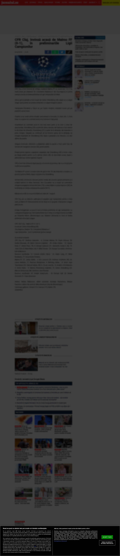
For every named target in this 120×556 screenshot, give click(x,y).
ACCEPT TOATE (107, 537)
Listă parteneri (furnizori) (60, 541)
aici (35, 546)
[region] (60, 541)
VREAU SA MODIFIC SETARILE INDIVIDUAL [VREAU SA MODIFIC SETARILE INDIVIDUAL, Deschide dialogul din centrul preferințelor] (107, 542)
